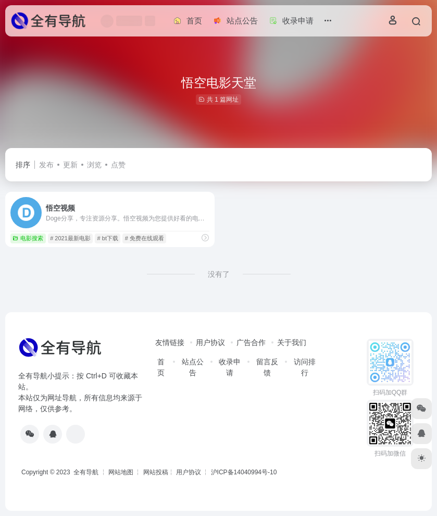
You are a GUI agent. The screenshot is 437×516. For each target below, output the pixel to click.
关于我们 (291, 342)
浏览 (94, 165)
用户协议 (210, 342)
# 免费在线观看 (144, 238)
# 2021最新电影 (70, 238)
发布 (46, 165)
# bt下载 (107, 238)
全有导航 (86, 472)
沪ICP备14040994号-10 (244, 472)
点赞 (118, 165)
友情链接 (169, 342)
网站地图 (120, 472)
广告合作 (251, 342)
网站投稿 (155, 472)
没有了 (219, 274)
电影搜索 (28, 238)
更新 (70, 165)
